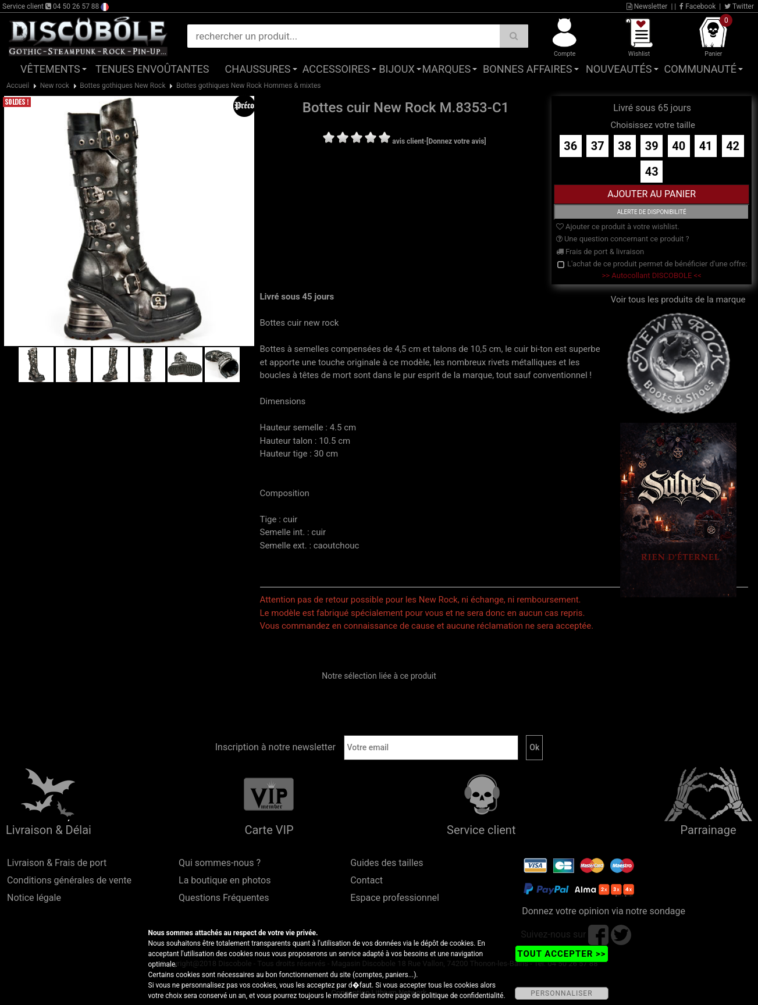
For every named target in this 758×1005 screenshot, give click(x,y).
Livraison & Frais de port (56, 862)
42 (732, 146)
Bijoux (396, 69)
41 (706, 146)
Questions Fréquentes (224, 897)
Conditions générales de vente (69, 880)
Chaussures (258, 69)
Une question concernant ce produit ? (622, 238)
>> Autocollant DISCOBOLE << (652, 275)
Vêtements (50, 69)
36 (570, 146)
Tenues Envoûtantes (152, 69)
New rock (54, 85)
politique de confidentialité (463, 996)
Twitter (739, 6)
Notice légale (34, 897)
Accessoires (336, 69)
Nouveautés (619, 69)
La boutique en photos (225, 880)
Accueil (17, 85)
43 (652, 172)
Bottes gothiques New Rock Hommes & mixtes (248, 85)
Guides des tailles (386, 862)
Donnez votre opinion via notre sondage (603, 911)
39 (652, 146)
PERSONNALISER (561, 993)
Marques (446, 69)
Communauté (700, 69)
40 (678, 146)
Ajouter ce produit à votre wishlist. (617, 226)
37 (597, 146)
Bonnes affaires (527, 69)
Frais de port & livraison (600, 251)
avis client (408, 141)
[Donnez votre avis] (456, 141)
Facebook (697, 6)
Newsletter (647, 6)
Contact (366, 880)
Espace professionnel (394, 897)
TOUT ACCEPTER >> (561, 954)
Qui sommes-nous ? (220, 862)
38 (624, 146)
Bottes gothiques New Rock (122, 85)
